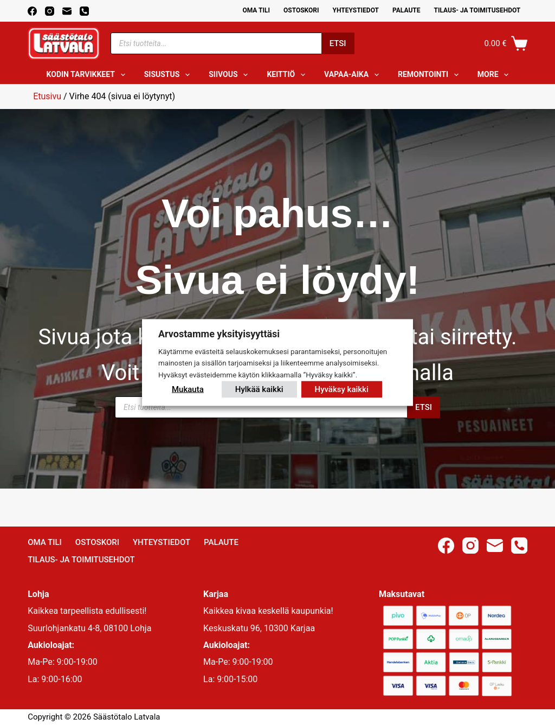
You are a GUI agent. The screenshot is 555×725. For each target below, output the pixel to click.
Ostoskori (301, 10)
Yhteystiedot (356, 10)
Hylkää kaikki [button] (259, 389)
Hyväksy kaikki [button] (342, 389)
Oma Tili (256, 10)
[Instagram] (49, 11)
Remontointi (430, 74)
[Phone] (84, 11)
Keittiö (288, 74)
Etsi (338, 43)
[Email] (67, 11)
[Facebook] (32, 11)
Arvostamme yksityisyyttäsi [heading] (219, 333)
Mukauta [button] (188, 389)
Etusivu (47, 96)
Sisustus (169, 74)
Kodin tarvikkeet (88, 74)
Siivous (230, 74)
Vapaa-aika (353, 74)
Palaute (406, 10)
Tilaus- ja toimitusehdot (477, 10)
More (495, 74)
